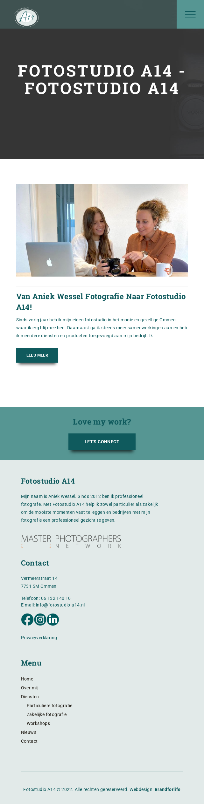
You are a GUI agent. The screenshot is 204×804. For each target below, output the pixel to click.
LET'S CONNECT (102, 441)
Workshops (38, 723)
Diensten (30, 696)
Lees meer (37, 355)
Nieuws (28, 732)
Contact (29, 741)
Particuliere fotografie (50, 705)
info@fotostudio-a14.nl (60, 604)
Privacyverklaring (39, 637)
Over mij (29, 687)
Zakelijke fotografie (47, 714)
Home (27, 678)
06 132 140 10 (56, 598)
